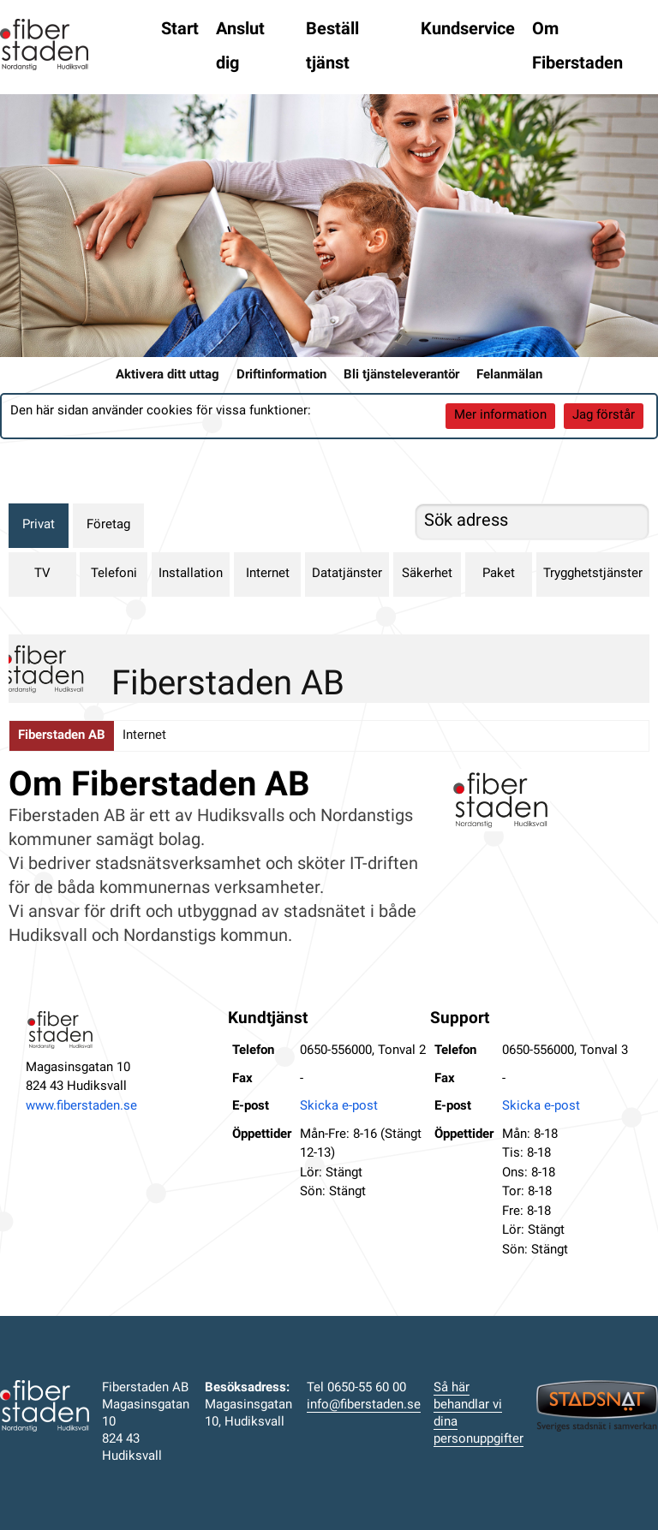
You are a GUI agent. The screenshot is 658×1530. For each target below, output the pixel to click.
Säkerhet (427, 574)
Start (180, 30)
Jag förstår (603, 415)
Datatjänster (347, 574)
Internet (268, 574)
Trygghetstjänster (593, 574)
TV (42, 574)
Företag (108, 525)
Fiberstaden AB (61, 735)
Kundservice (468, 30)
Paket (498, 574)
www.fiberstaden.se (81, 1106)
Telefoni (114, 574)
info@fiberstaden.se (364, 1405)
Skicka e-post (339, 1106)
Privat (38, 525)
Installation (191, 574)
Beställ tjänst (332, 47)
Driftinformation (281, 375)
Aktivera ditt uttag (167, 375)
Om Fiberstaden (577, 47)
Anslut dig (240, 47)
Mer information (500, 415)
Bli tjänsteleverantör (401, 375)
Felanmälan (509, 375)
